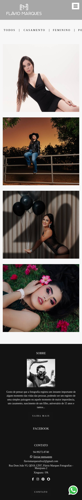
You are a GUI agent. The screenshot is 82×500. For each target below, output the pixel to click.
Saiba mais (41, 406)
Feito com (41, 497)
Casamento (34, 30)
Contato (41, 482)
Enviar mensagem (42, 447)
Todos (9, 30)
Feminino (62, 30)
